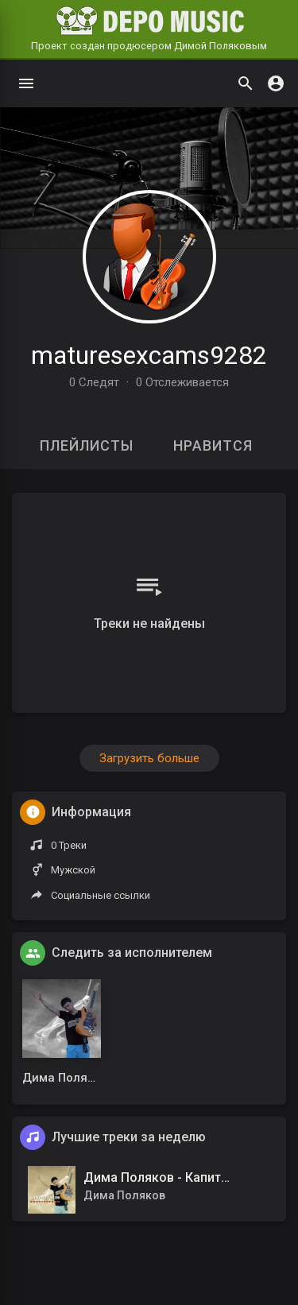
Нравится (213, 445)
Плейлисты (87, 445)
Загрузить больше (149, 758)
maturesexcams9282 (149, 355)
